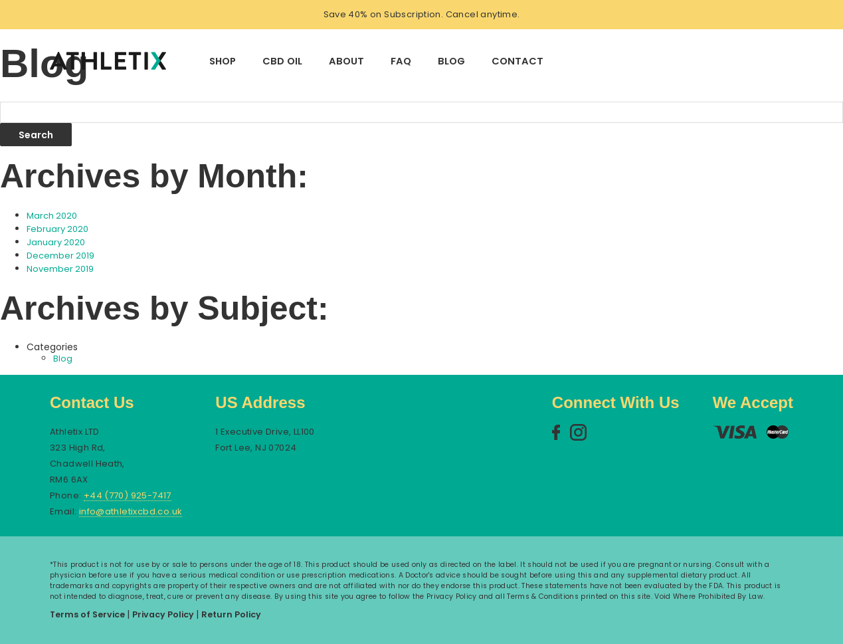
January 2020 (56, 242)
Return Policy (231, 614)
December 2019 (60, 255)
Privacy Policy (164, 614)
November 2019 (60, 269)
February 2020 (57, 229)
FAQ (401, 61)
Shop (222, 61)
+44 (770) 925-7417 (127, 495)
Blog (451, 61)
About (346, 61)
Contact (517, 61)
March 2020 (52, 215)
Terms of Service (88, 614)
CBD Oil (282, 61)
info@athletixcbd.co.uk (131, 511)
